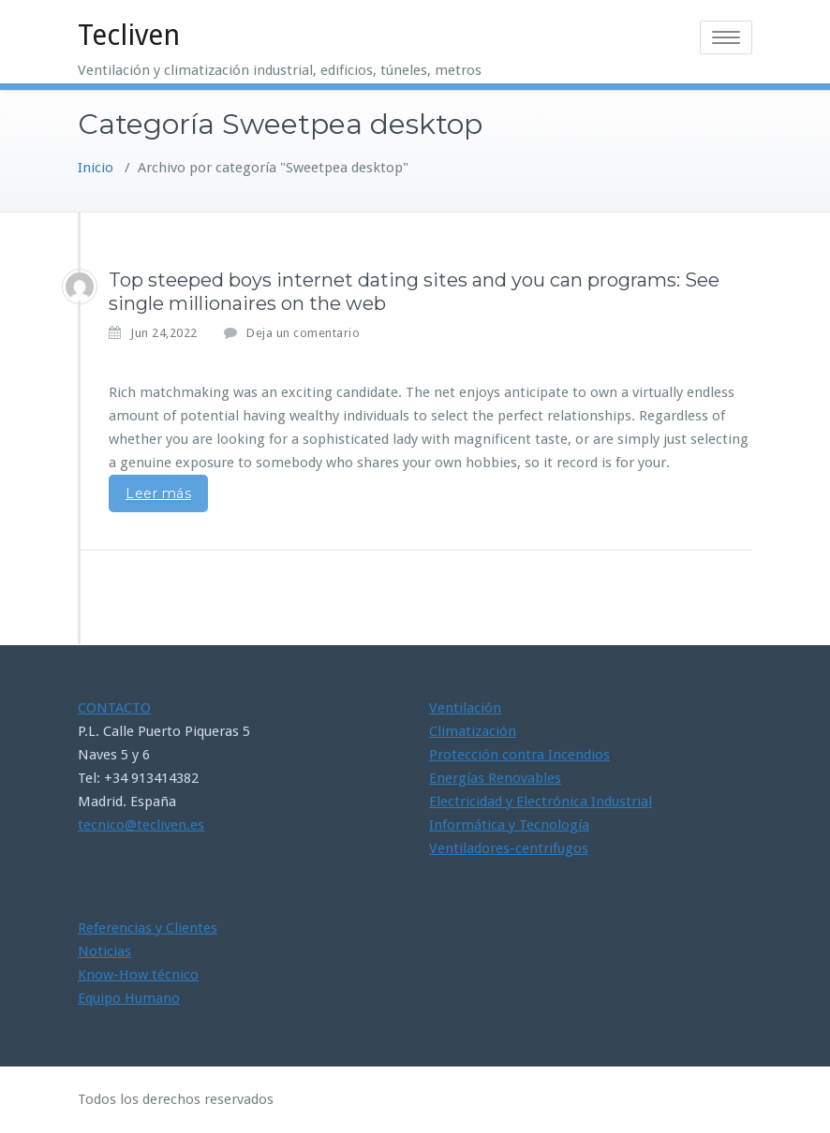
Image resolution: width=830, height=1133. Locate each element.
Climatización (472, 731)
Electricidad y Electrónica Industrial (540, 801)
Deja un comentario (303, 333)
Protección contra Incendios (519, 754)
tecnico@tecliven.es (141, 825)
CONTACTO (114, 707)
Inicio (95, 167)
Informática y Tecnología (509, 825)
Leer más (158, 493)
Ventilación (465, 707)
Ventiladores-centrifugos (508, 848)
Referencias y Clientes (147, 928)
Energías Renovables (495, 778)
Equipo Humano (129, 998)
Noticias (104, 951)
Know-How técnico (138, 974)
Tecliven (129, 35)
